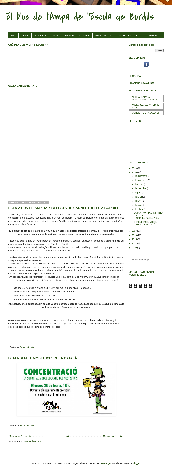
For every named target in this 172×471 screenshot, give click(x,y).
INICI (13, 35)
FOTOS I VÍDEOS (103, 35)
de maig (138, 205)
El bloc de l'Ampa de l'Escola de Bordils (80, 16)
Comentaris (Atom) (32, 441)
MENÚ (56, 35)
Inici (67, 436)
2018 (134, 172)
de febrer (139, 209)
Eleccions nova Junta (141, 83)
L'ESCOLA (84, 35)
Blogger (136, 463)
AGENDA (69, 35)
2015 (134, 239)
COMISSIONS (40, 35)
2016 (134, 235)
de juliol (138, 197)
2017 (134, 231)
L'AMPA (24, 35)
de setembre (140, 188)
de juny (138, 201)
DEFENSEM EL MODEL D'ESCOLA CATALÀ (42, 358)
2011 (134, 243)
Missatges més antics (113, 436)
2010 (134, 247)
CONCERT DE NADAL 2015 (145, 113)
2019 (134, 168)
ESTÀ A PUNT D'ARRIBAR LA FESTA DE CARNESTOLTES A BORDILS (63, 208)
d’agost (138, 192)
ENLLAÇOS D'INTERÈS (128, 35)
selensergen (105, 463)
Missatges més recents (20, 436)
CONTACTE (152, 35)
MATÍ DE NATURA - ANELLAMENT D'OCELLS (144, 98)
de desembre (140, 176)
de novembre (140, 180)
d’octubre (139, 184)
